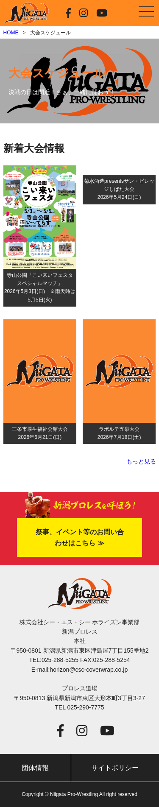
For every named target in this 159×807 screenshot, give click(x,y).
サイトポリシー (115, 767)
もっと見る (141, 461)
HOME (11, 33)
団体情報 (35, 767)
